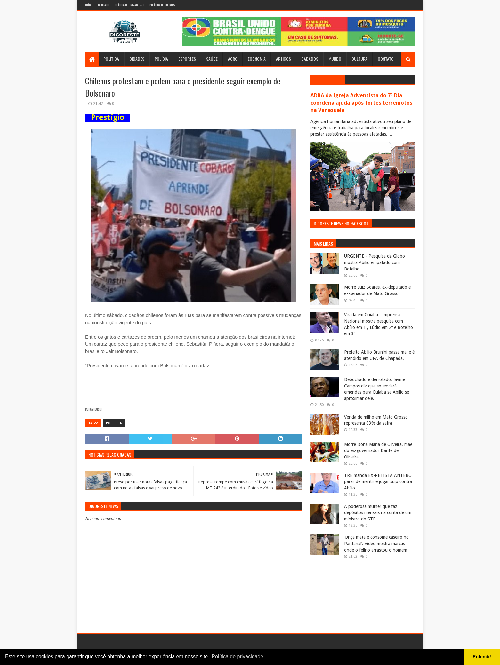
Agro (233, 58)
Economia (257, 58)
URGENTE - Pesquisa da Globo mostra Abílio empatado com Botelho (374, 262)
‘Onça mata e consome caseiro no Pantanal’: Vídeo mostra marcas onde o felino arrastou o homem (376, 543)
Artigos (283, 58)
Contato (103, 5)
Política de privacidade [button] (237, 656)
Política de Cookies (162, 5)
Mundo (334, 58)
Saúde (212, 58)
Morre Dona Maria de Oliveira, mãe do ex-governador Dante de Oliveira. (378, 450)
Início (89, 5)
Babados (309, 58)
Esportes (187, 58)
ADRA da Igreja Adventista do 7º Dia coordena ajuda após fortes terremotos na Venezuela (361, 102)
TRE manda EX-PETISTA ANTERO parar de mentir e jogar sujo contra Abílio (378, 481)
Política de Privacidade (129, 5)
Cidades (136, 58)
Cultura (359, 58)
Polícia (161, 58)
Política (111, 58)
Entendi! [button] (482, 656)
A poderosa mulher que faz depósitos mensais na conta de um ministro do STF (377, 512)
